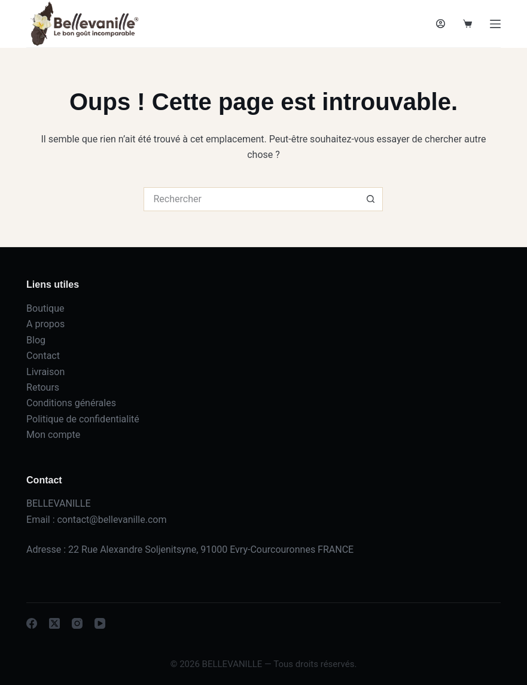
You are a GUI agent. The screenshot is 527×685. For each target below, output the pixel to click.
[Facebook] (31, 623)
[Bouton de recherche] (371, 199)
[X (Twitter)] (54, 623)
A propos (45, 324)
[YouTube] (100, 623)
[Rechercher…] (251, 199)
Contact (43, 355)
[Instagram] (77, 623)
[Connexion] (440, 23)
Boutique (45, 308)
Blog (35, 340)
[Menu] (495, 24)
